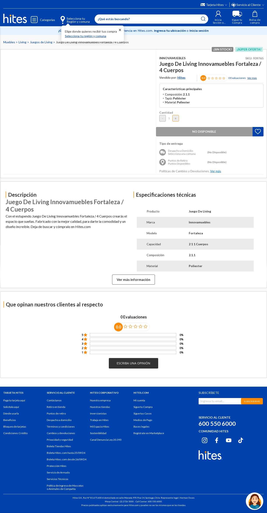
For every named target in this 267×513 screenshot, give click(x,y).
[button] (218, 17)
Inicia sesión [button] (199, 31)
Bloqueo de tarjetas (14, 426)
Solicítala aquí (11, 407)
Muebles (9, 42)
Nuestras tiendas (100, 407)
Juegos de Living (41, 42)
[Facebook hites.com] (216, 439)
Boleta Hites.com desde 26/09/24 (66, 459)
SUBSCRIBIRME (252, 401)
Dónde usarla (11, 413)
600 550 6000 (217, 423)
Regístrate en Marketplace (149, 433)
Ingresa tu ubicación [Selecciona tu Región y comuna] (170, 31)
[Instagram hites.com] (204, 439)
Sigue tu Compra (143, 407)
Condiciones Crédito (15, 433)
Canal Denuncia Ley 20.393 (105, 439)
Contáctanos (54, 400)
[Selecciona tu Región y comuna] (71, 17)
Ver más (252, 78)
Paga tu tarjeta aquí (14, 400)
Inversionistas (98, 413)
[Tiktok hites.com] (240, 439)
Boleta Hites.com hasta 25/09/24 (66, 452)
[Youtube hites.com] (228, 439)
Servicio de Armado (58, 472)
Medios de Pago (143, 420)
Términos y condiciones (61, 426)
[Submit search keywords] (203, 19)
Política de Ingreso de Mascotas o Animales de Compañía (65, 487)
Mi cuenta (139, 400)
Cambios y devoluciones (61, 433)
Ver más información (133, 279)
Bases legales (141, 426)
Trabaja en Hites (99, 420)
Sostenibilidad (98, 433)
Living (23, 42)
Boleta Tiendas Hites (59, 446)
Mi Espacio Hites (99, 426)
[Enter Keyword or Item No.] (151, 19)
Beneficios (9, 420)
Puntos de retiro (56, 413)
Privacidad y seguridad (60, 439)
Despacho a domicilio (59, 420)
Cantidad (166, 112)
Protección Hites (56, 466)
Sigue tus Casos (143, 413)
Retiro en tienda (56, 407)
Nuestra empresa (100, 400)
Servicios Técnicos (57, 479)
